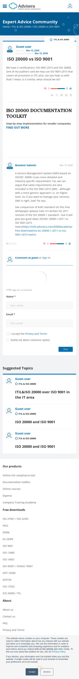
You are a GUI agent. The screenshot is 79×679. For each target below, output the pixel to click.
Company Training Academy (19, 502)
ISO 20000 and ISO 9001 (35, 421)
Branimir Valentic (25, 165)
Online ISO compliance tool (19, 475)
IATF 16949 (9, 573)
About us (8, 609)
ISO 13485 (9, 552)
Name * (11, 296)
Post (66, 349)
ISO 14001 (9, 559)
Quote (11, 243)
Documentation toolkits (16, 482)
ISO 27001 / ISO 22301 (16, 518)
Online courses (12, 489)
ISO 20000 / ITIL (12, 593)
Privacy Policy (58, 652)
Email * (10, 314)
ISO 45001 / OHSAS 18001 (18, 566)
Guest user (22, 378)
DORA (6, 532)
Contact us (9, 616)
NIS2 (5, 525)
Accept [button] (32, 672)
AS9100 (7, 579)
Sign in (46, 257)
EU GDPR (8, 539)
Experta (7, 495)
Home (6, 26)
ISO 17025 (9, 586)
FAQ (5, 623)
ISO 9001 (8, 546)
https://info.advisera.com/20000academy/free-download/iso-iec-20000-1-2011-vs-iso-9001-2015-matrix (43, 230)
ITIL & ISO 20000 (21, 26)
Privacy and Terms (36, 333)
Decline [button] (46, 672)
